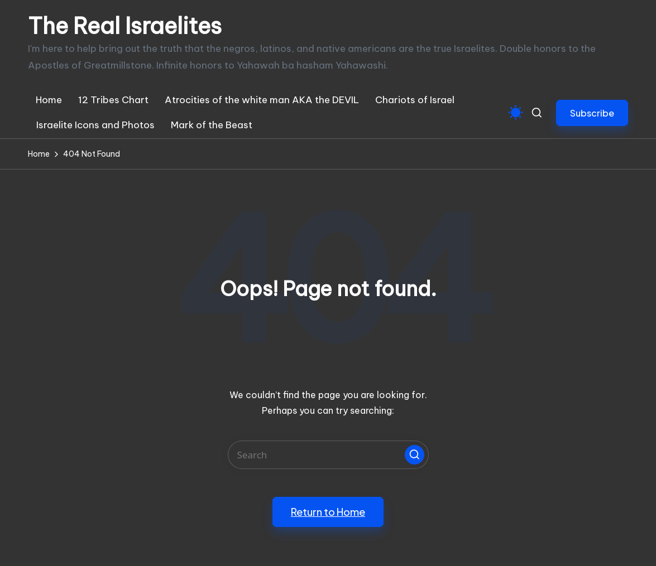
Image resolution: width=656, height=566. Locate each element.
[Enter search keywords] (328, 455)
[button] (592, 113)
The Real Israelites (125, 26)
